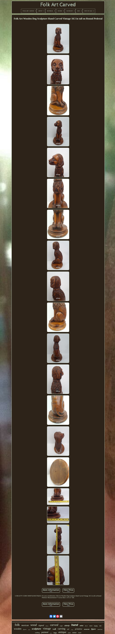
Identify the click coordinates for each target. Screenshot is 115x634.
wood (33, 624)
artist (81, 625)
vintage (47, 628)
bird (91, 626)
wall (54, 629)
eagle (61, 625)
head (29, 629)
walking (37, 632)
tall (68, 629)
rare (100, 625)
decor (86, 625)
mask (79, 632)
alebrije (67, 625)
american (100, 629)
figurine (24, 629)
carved (54, 624)
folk (17, 624)
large (55, 632)
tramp (72, 629)
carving (61, 628)
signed (41, 625)
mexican (25, 625)
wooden (17, 628)
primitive (78, 629)
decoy (47, 625)
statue (74, 632)
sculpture (36, 628)
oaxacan (86, 629)
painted (44, 632)
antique (62, 632)
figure (93, 629)
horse (51, 633)
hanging (96, 625)
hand (74, 624)
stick (69, 632)
